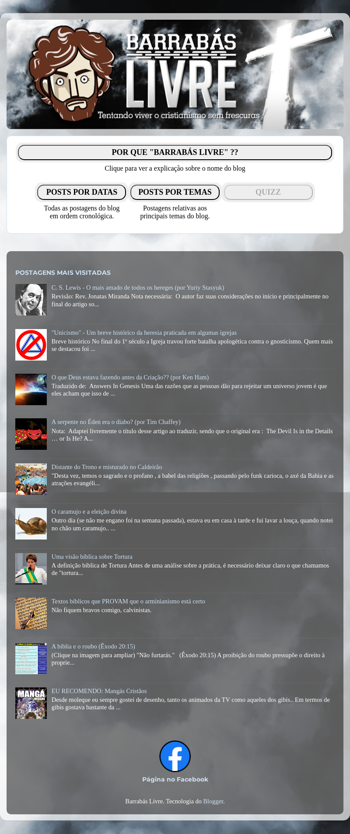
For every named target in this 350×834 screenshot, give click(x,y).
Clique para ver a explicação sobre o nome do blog (175, 168)
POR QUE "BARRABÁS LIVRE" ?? (175, 152)
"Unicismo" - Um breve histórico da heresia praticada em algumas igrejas (144, 332)
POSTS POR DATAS (81, 192)
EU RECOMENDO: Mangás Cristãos (99, 690)
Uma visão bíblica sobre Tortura (92, 556)
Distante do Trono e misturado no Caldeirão (107, 466)
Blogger (213, 801)
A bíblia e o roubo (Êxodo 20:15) (93, 646)
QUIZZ (268, 192)
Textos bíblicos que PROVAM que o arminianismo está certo (128, 601)
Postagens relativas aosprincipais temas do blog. (175, 212)
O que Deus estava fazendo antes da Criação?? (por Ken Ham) (130, 377)
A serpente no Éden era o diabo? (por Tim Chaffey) (116, 421)
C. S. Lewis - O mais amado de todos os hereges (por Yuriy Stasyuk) (138, 287)
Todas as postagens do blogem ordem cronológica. (81, 212)
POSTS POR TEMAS (175, 192)
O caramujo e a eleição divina (89, 511)
